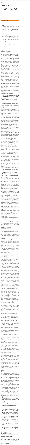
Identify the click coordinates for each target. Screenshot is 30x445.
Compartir (2, 7)
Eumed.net (2, 0)
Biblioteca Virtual (15, 0)
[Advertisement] (10, 16)
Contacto (25, 0)
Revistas (19, 0)
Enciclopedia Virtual (11, 0)
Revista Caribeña (6, 0)
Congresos (22, 0)
